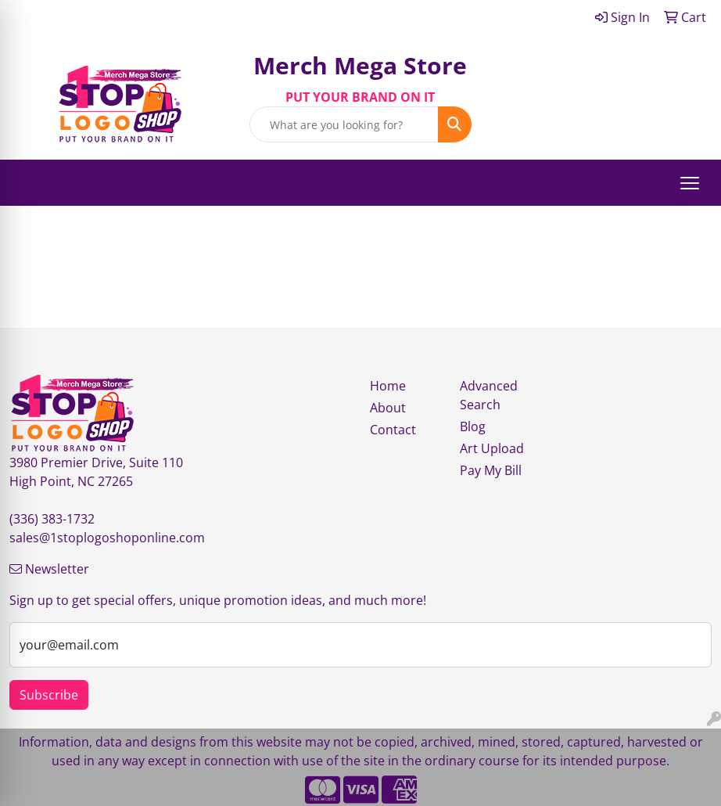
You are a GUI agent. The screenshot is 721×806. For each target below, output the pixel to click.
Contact (393, 429)
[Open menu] (689, 183)
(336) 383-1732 (52, 518)
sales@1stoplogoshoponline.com (107, 537)
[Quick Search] (343, 124)
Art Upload (492, 448)
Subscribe (49, 694)
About (388, 407)
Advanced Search (489, 395)
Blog (473, 426)
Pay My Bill (491, 470)
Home (388, 385)
